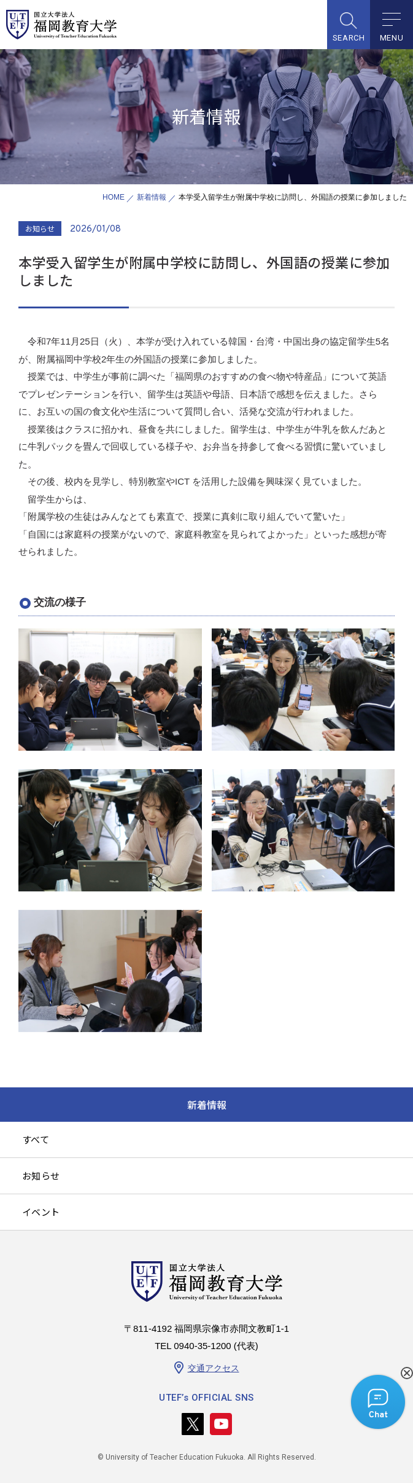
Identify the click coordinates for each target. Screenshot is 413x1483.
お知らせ (41, 1175)
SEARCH (349, 37)
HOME (113, 198)
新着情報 (151, 198)
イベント (41, 1211)
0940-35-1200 (202, 1345)
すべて (35, 1139)
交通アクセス (213, 1368)
